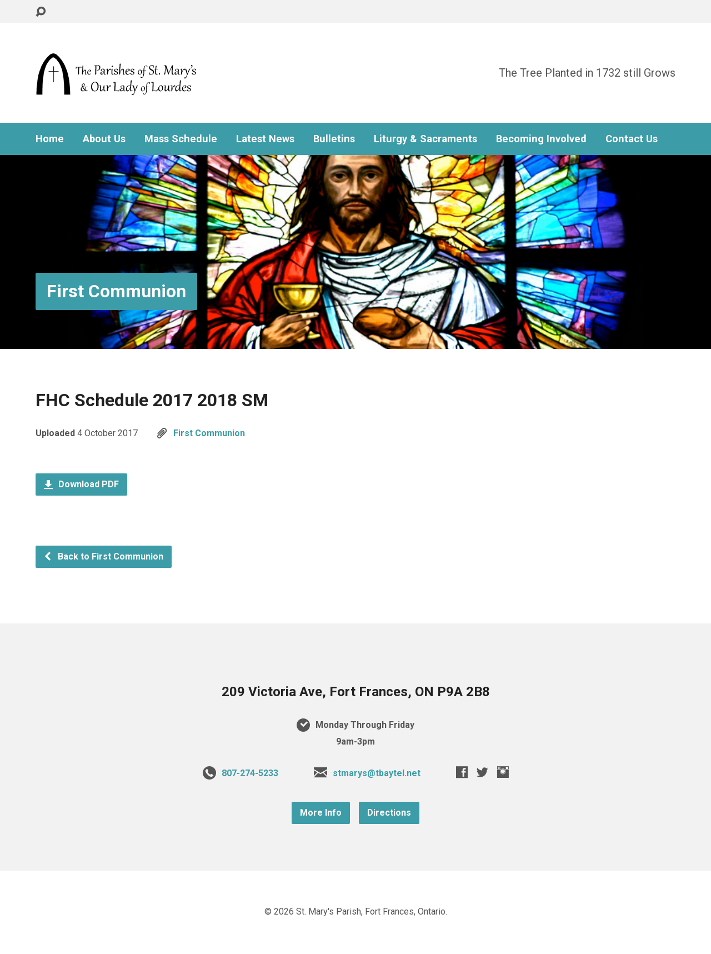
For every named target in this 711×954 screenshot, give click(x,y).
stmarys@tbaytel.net (376, 773)
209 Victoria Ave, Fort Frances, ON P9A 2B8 (356, 692)
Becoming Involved (541, 139)
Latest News (265, 139)
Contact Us (631, 139)
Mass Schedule (180, 139)
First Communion (116, 291)
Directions (389, 812)
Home (50, 139)
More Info (321, 812)
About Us (104, 139)
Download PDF (81, 484)
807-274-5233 (250, 773)
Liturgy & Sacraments (425, 139)
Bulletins (334, 139)
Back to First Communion (103, 556)
